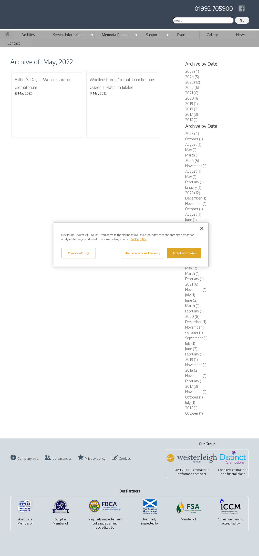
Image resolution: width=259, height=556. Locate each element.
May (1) (190, 150)
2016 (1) (191, 120)
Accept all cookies (184, 253)
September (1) (196, 338)
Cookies (125, 458)
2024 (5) (192, 77)
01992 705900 (214, 8)
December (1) (195, 198)
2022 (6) (192, 87)
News (240, 35)
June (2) (191, 300)
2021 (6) (191, 93)
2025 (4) (192, 71)
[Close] (202, 228)
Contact (13, 43)
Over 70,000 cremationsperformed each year (192, 472)
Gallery (212, 35)
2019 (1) (191, 103)
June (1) (191, 219)
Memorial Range (115, 35)
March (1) (192, 155)
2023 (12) (192, 82)
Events (182, 35)
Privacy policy (95, 458)
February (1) (194, 182)
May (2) (191, 268)
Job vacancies (61, 458)
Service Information (68, 35)
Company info (27, 458)
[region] (131, 244)
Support (152, 35)
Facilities (28, 35)
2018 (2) (192, 109)
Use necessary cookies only (142, 253)
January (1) (193, 187)
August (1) (193, 144)
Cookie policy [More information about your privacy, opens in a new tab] (138, 239)
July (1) (190, 295)
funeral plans (236, 474)
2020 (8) (192, 98)
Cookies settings (78, 253)
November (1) (195, 166)
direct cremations (236, 470)
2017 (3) (191, 114)
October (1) (194, 139)
